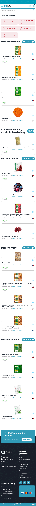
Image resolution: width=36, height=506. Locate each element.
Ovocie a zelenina (10, 15)
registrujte (20, 58)
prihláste (13, 58)
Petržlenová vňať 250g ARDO (9, 395)
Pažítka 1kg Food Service (8, 375)
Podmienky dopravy (6, 498)
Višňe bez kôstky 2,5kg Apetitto (10, 236)
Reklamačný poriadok (7, 493)
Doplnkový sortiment (25, 477)
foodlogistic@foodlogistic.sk (8, 466)
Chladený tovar (23, 466)
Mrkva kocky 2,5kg (6, 118)
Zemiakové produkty (24, 459)
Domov (3, 15)
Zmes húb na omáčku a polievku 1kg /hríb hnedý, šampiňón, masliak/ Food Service (17, 306)
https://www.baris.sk (16, 504)
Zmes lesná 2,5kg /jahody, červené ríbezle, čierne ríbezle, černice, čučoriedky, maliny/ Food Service (16, 215)
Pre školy (21, 1)
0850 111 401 (6, 457)
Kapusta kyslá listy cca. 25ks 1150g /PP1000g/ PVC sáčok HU (17, 147)
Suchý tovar (22, 468)
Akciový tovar (14, 1)
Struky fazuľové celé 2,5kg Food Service (12, 97)
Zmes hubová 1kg (6, 262)
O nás (2, 1)
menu (2, 5)
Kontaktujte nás (5, 489)
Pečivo (21, 471)
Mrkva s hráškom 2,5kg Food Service (11, 56)
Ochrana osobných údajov (8, 496)
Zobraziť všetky (28, 42)
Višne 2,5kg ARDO (6, 173)
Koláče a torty (23, 473)
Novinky (7, 1)
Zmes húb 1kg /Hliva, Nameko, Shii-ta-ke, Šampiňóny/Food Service (17, 284)
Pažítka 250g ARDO (7, 416)
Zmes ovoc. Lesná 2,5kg (8, 194)
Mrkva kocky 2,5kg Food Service (10, 77)
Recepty (33, 1)
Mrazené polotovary (24, 464)
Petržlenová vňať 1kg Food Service (10, 354)
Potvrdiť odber (26, 439)
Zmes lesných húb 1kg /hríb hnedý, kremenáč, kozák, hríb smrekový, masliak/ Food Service (16, 327)
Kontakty (27, 1)
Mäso (20, 457)
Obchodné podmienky (7, 491)
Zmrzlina (21, 475)
